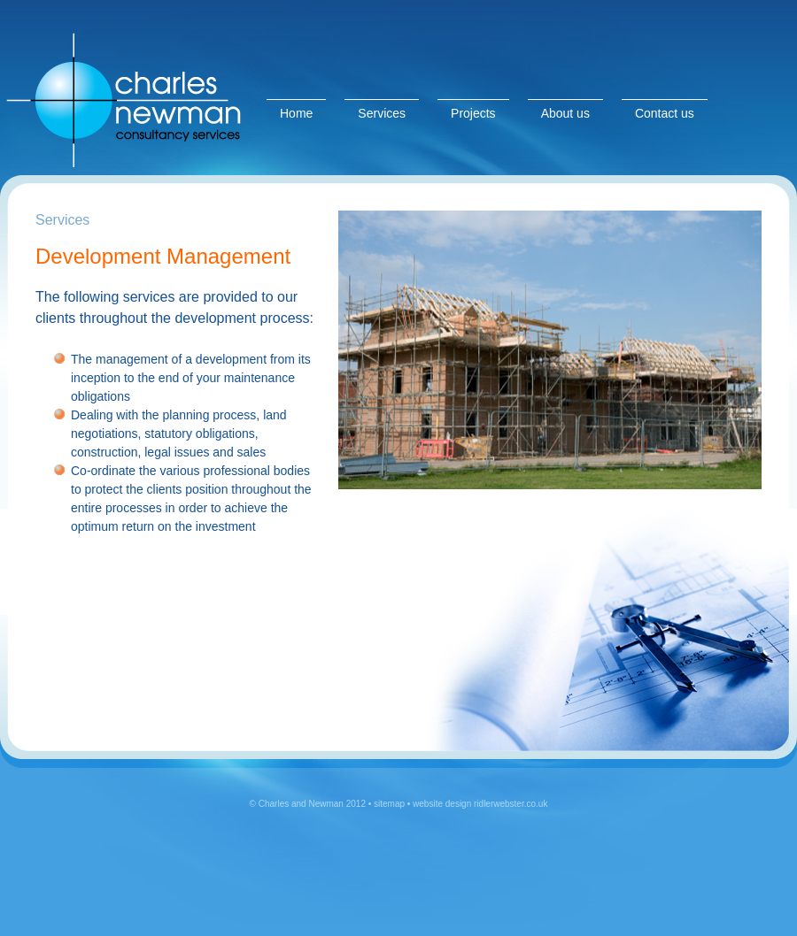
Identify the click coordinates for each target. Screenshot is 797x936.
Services (382, 113)
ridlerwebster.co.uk (509, 804)
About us (565, 113)
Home (296, 113)
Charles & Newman (133, 87)
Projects (473, 113)
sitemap (389, 804)
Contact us (664, 113)
